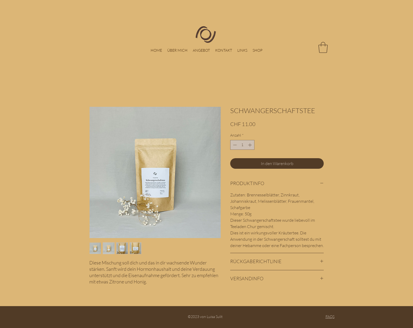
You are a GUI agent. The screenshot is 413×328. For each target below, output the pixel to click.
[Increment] (250, 144)
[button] (323, 47)
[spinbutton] (242, 144)
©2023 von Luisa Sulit (206, 316)
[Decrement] (234, 144)
